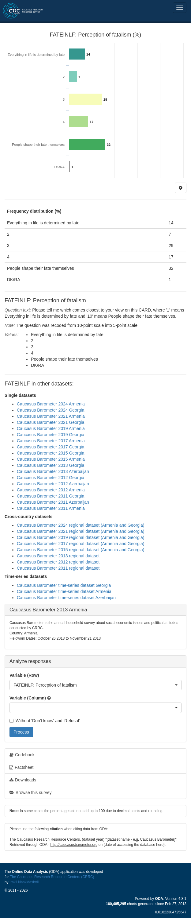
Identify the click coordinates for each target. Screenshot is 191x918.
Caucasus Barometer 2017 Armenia (51, 440)
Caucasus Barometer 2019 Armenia (51, 428)
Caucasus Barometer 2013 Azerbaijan (53, 471)
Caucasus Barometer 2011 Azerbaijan (53, 502)
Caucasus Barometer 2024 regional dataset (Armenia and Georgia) (80, 525)
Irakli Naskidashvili (24, 882)
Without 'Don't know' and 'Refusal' (44, 720)
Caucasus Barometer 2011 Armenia (51, 508)
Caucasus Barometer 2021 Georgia (50, 422)
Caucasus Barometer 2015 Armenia (51, 459)
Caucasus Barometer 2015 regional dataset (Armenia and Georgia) (80, 549)
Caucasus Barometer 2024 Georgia (50, 410)
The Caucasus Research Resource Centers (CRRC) (52, 877)
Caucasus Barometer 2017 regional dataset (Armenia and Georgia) (80, 543)
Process (21, 732)
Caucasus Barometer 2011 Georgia (50, 496)
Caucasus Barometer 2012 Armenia (51, 489)
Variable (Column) (27, 697)
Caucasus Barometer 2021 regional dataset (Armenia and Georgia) (80, 531)
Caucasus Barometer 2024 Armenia (51, 403)
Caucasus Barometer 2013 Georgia (50, 465)
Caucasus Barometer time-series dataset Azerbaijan (66, 597)
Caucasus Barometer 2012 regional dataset (58, 562)
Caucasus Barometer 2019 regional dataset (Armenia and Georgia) (80, 537)
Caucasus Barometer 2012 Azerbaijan (53, 483)
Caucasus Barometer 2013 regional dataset (58, 555)
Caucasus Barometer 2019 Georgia (50, 434)
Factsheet (21, 767)
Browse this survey (30, 792)
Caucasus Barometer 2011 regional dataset (58, 568)
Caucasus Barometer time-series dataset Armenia (64, 591)
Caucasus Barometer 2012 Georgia (50, 477)
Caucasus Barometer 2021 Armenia (51, 416)
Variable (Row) (24, 675)
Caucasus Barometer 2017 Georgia (50, 446)
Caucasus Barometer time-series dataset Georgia (64, 585)
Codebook (22, 754)
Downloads (22, 779)
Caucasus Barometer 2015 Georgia (50, 453)
